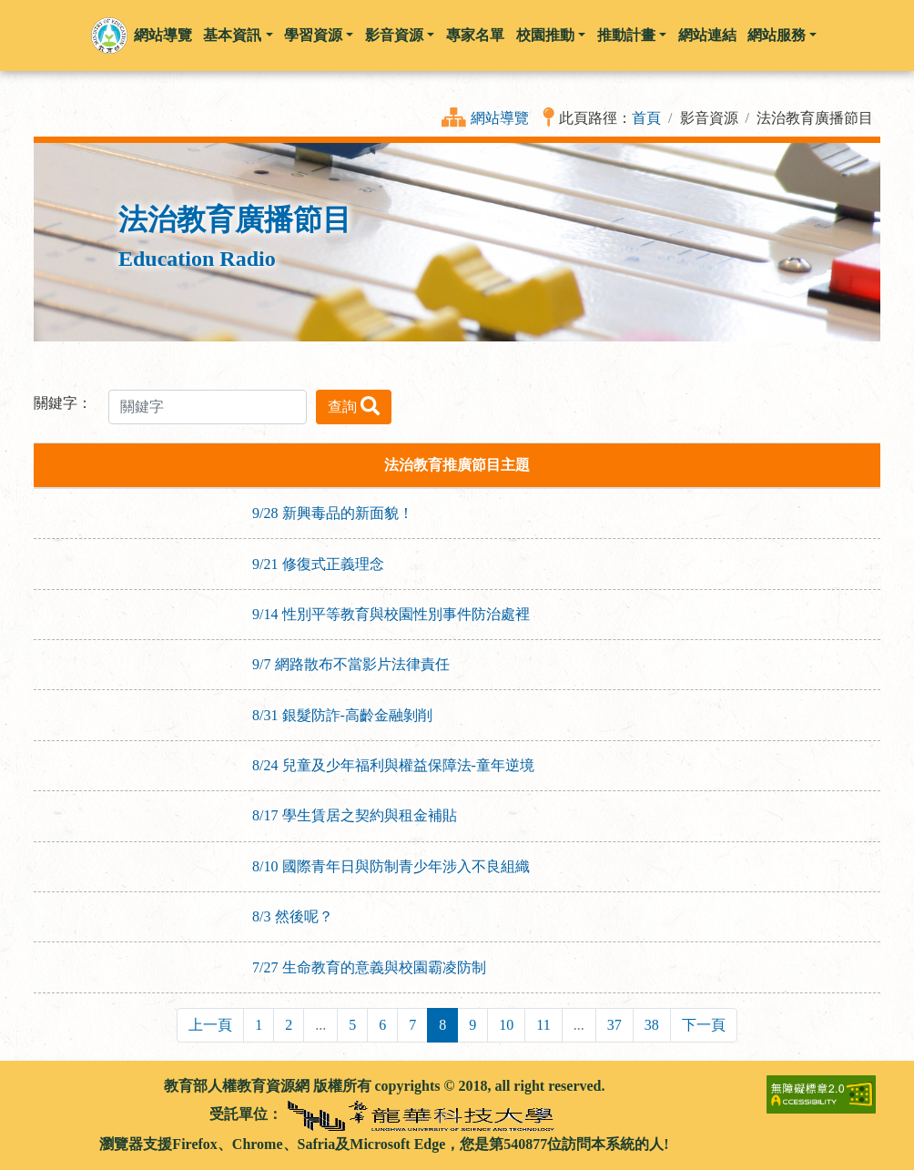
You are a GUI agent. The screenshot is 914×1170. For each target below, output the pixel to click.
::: (41, 1086)
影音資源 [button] (399, 35)
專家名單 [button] (475, 35)
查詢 (354, 405)
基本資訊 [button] (237, 35)
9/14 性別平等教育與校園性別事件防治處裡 (390, 614)
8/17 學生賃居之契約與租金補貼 (354, 815)
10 (506, 1025)
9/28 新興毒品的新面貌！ (332, 513)
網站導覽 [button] (163, 35)
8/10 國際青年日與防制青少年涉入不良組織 (390, 866)
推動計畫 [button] (631, 35)
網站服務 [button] (782, 35)
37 (614, 1025)
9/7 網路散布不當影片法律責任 (350, 664)
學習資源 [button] (318, 35)
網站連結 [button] (707, 35)
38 (652, 1025)
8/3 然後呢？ (292, 916)
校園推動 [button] (550, 35)
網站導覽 (500, 118)
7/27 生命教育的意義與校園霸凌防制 (368, 967)
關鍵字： (63, 403)
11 (543, 1025)
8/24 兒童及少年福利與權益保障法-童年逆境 (393, 765)
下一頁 (704, 1025)
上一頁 (210, 1025)
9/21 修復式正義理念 (317, 564)
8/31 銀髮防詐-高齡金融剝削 (342, 715)
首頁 (646, 118)
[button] (109, 35)
